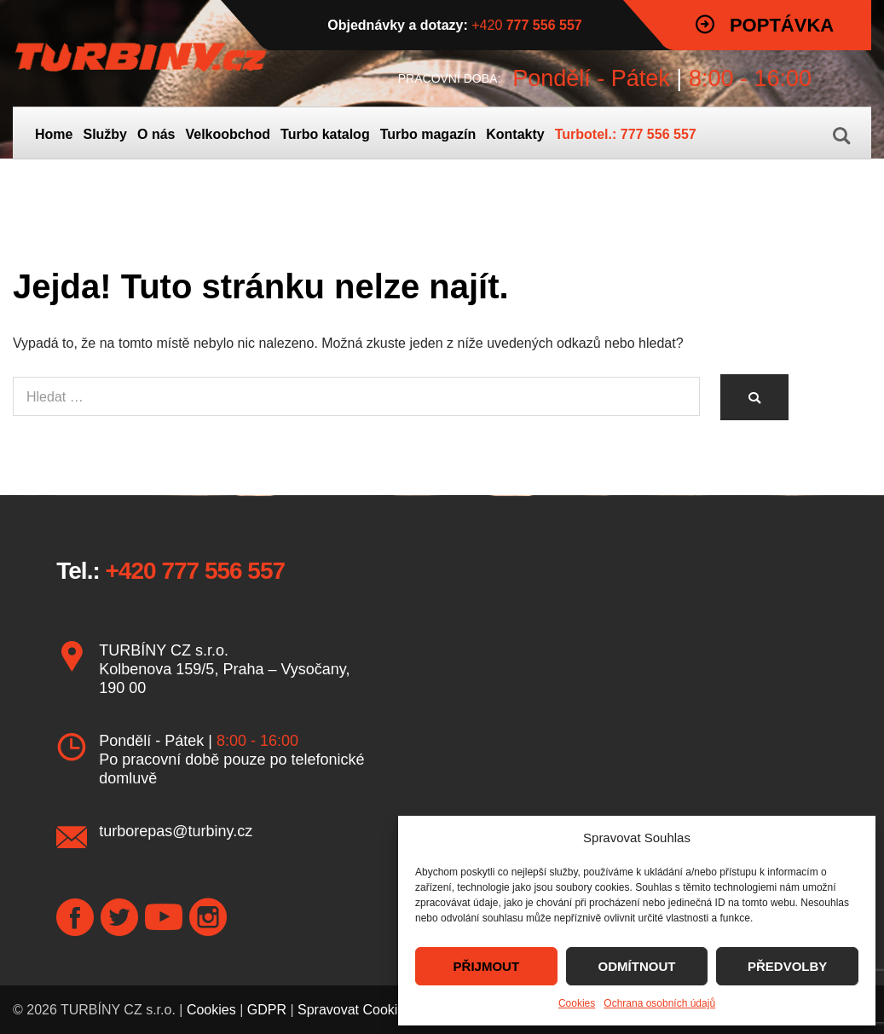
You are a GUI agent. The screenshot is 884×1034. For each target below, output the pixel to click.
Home (53, 134)
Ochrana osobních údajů (659, 1003)
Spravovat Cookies (355, 1009)
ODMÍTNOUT (637, 966)
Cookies (576, 1003)
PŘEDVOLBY (787, 966)
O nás (156, 134)
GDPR (266, 1009)
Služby (105, 134)
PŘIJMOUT (487, 966)
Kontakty (515, 134)
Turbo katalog (325, 134)
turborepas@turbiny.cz (175, 831)
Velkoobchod (227, 134)
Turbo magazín (428, 134)
